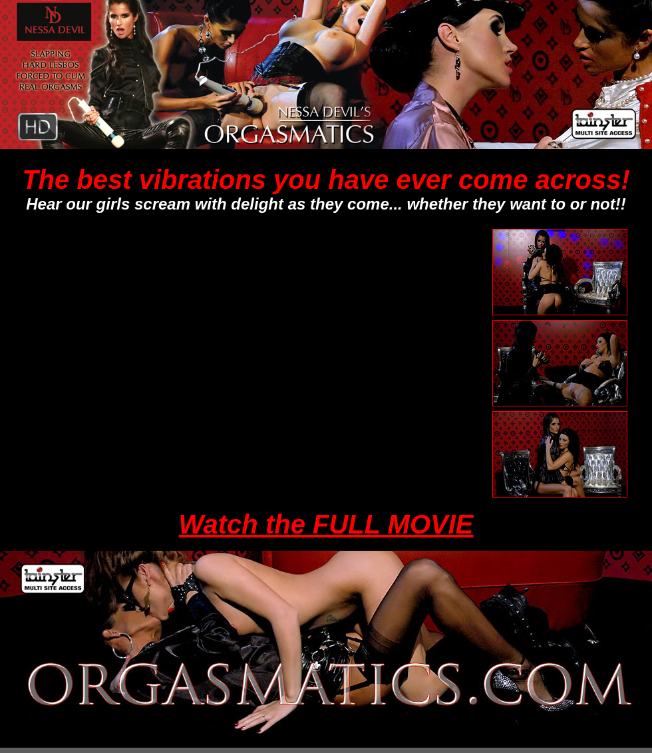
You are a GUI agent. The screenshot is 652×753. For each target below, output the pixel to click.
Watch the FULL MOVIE (326, 524)
